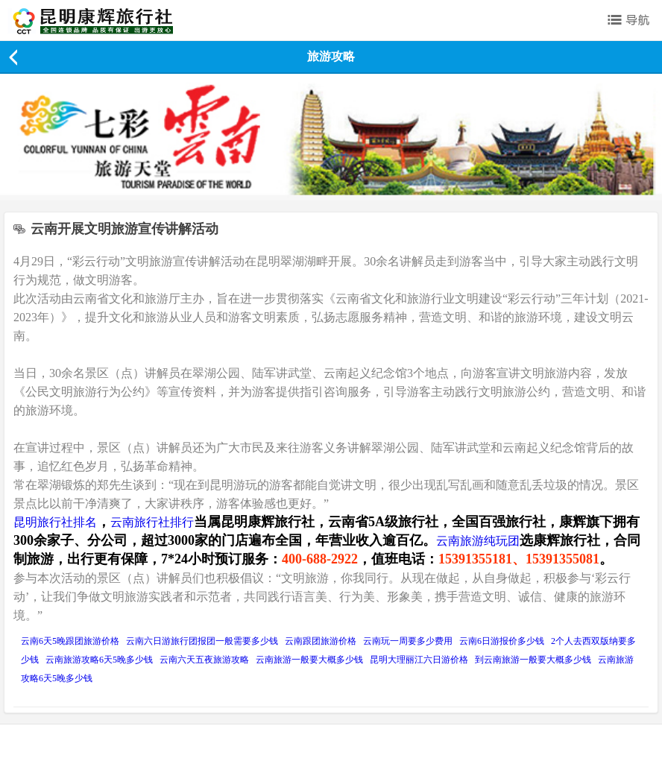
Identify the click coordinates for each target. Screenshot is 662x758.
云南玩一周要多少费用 (408, 641)
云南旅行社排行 (152, 522)
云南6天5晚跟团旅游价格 (70, 641)
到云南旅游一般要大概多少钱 (533, 659)
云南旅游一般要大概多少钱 (309, 659)
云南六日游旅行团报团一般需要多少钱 (202, 641)
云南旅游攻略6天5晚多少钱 (99, 659)
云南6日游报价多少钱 (501, 641)
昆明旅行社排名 (55, 522)
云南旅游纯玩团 (478, 540)
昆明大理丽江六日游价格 (419, 659)
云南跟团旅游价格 (320, 641)
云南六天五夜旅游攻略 (204, 659)
